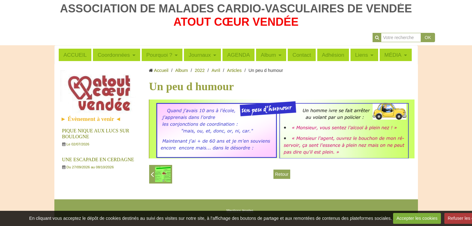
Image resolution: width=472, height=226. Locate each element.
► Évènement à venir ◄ (91, 119)
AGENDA (238, 55)
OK (428, 37)
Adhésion (333, 55)
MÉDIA (392, 55)
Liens (361, 55)
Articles (234, 70)
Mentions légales (240, 210)
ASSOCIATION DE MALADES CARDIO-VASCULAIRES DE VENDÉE (236, 8)
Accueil (161, 70)
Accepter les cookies (417, 218)
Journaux (200, 55)
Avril (216, 70)
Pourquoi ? (159, 55)
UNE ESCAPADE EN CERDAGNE (98, 159)
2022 (200, 70)
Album (268, 55)
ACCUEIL (75, 55)
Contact (301, 55)
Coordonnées (114, 55)
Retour (281, 174)
